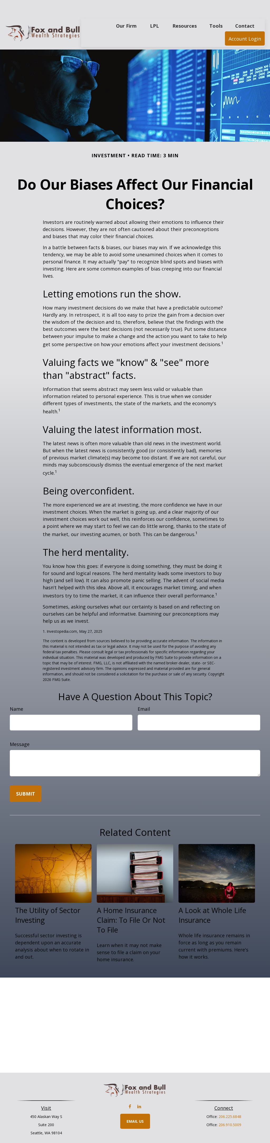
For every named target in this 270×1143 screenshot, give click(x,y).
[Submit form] (25, 778)
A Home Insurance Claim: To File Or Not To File (131, 904)
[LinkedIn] (139, 1090)
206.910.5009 (230, 1108)
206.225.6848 (230, 1100)
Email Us (135, 1105)
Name (16, 693)
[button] (126, 10)
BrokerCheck (189, 1138)
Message (20, 728)
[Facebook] (129, 1090)
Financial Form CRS (138, 1129)
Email (144, 693)
